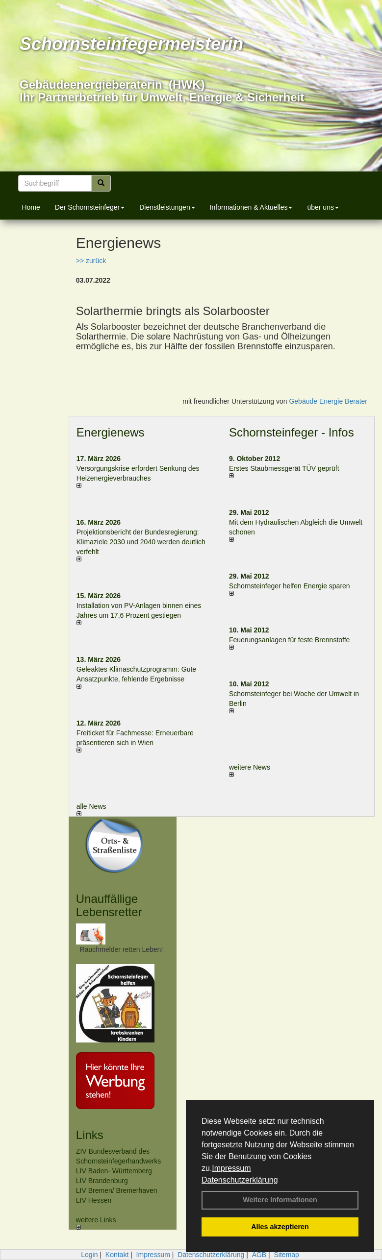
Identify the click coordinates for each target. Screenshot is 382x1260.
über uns (322, 207)
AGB (259, 1255)
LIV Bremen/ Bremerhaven (116, 1190)
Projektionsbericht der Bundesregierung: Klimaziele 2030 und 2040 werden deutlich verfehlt (140, 542)
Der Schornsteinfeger (90, 207)
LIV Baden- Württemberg (114, 1171)
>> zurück (91, 261)
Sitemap (286, 1255)
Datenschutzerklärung (240, 1180)
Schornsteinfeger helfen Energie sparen (289, 586)
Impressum (231, 1168)
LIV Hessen (93, 1200)
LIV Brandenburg (102, 1181)
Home (31, 207)
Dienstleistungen (167, 207)
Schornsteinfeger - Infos (291, 432)
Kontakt (116, 1255)
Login (89, 1255)
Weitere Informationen (280, 1200)
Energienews (110, 432)
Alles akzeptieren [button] (280, 1227)
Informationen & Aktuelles (251, 207)
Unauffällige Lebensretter (109, 905)
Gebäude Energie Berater (328, 401)
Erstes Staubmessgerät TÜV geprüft (284, 468)
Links (89, 1134)
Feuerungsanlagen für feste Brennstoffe (289, 640)
